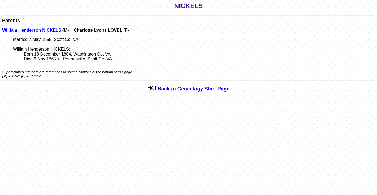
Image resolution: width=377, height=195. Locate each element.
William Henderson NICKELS (31, 30)
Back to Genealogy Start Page (188, 89)
